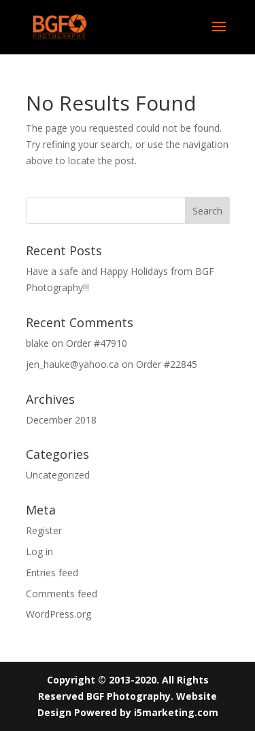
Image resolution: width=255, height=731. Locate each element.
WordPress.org (58, 613)
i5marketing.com (176, 712)
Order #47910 (96, 343)
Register (44, 530)
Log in (39, 551)
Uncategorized (58, 474)
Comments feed (61, 593)
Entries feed (52, 572)
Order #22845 (166, 364)
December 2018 (61, 419)
